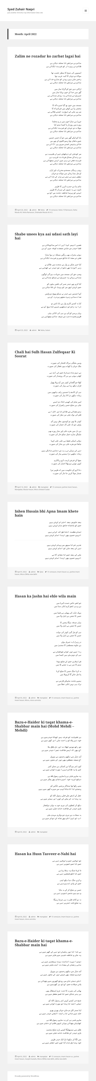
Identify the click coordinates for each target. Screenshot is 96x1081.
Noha (42, 210)
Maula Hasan (28, 489)
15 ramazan (56, 487)
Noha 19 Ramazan (65, 210)
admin (34, 210)
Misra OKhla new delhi (28, 574)
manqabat (44, 487)
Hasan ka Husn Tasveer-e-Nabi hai (45, 853)
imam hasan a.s (63, 572)
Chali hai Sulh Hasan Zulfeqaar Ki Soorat (45, 353)
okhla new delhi (61, 1059)
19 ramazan (53, 210)
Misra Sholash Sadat (42, 489)
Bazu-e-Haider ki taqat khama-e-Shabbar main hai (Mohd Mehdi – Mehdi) (44, 726)
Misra (27, 700)
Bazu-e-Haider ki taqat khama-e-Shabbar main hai (44, 942)
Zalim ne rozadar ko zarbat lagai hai (47, 56)
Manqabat (18, 489)
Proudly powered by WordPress (27, 1076)
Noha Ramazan (28, 212)
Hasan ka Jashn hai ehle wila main (45, 596)
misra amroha (35, 700)
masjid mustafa (31, 1059)
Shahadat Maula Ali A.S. (44, 212)
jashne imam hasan (69, 487)
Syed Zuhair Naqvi (21, 9)
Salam (47, 330)
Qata (41, 572)
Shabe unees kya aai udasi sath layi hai (46, 236)
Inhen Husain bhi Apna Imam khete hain (46, 513)
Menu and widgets (86, 13)
